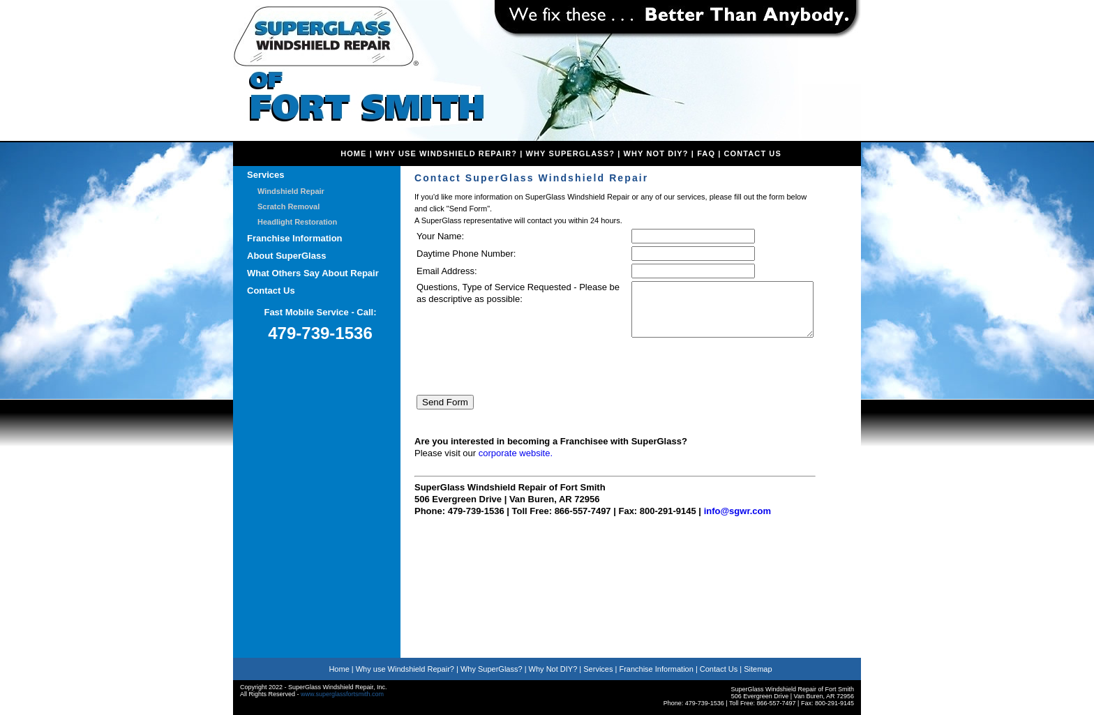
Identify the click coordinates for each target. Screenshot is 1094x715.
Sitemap (758, 669)
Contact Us (752, 153)
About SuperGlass (286, 255)
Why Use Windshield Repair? (446, 153)
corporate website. (516, 463)
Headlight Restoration (297, 222)
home (353, 153)
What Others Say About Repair (313, 273)
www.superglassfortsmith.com (342, 694)
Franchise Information (295, 238)
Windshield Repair (290, 191)
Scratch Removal (288, 206)
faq (706, 153)
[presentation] (523, 378)
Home (339, 669)
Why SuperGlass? (570, 153)
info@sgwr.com (737, 521)
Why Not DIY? (656, 153)
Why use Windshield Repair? (405, 669)
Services (266, 175)
